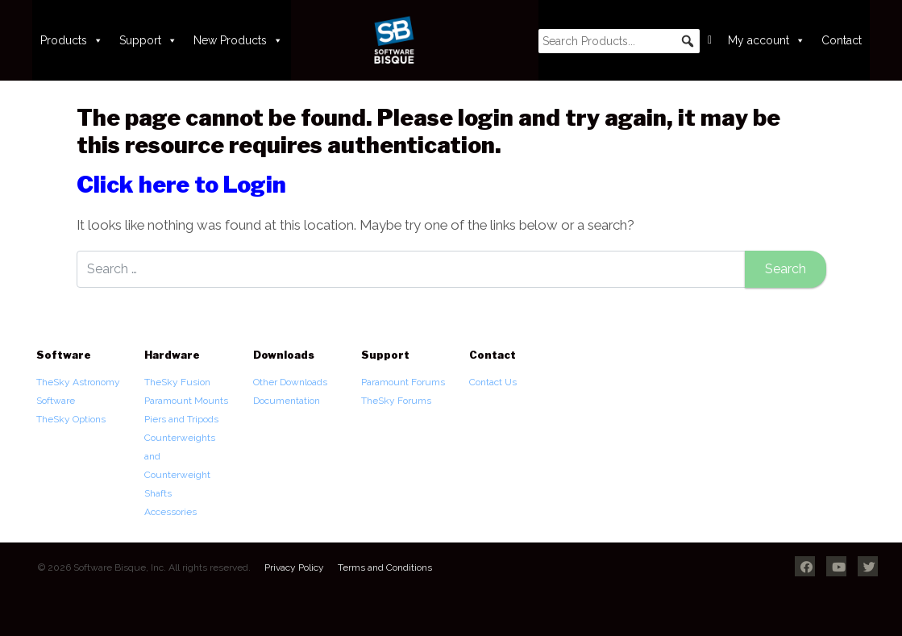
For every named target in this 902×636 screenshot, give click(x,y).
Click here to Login (181, 184)
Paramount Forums (403, 382)
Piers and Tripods (181, 419)
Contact (841, 40)
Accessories (170, 512)
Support (148, 40)
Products (71, 40)
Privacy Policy (294, 567)
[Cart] (710, 40)
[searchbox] (619, 41)
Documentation (286, 400)
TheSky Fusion (177, 382)
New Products (238, 40)
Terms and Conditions (385, 567)
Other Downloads (290, 382)
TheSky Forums (396, 400)
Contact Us (493, 382)
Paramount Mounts (186, 400)
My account (766, 40)
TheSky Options (71, 419)
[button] (687, 41)
